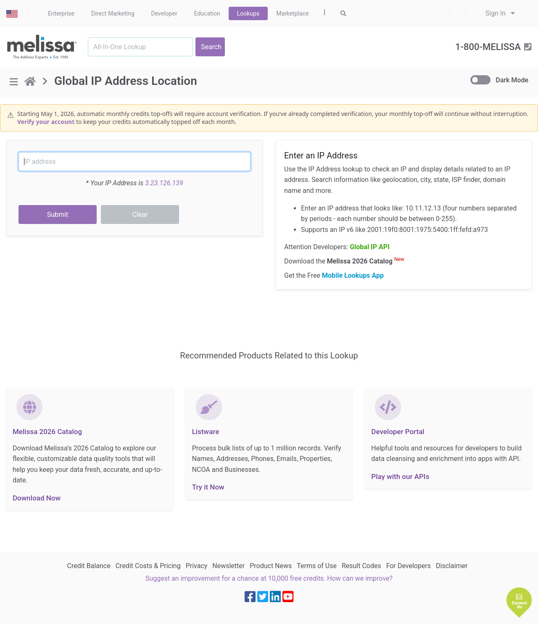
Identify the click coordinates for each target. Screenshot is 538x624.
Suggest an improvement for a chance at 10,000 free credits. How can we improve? (269, 578)
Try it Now (208, 487)
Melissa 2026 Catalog (47, 431)
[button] (519, 602)
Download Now (37, 498)
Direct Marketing (112, 13)
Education (207, 13)
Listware (205, 431)
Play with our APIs (400, 476)
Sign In (500, 13)
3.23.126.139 (164, 183)
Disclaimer (451, 566)
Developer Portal (397, 431)
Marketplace (292, 13)
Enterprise (61, 13)
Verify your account (45, 122)
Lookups (248, 13)
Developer (164, 13)
